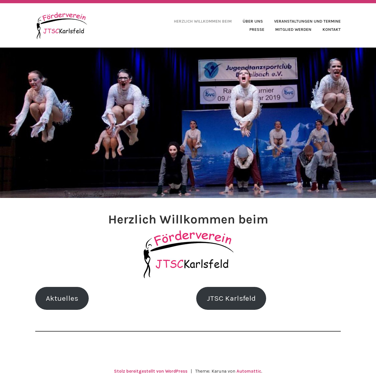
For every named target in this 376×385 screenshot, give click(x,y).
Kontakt (332, 29)
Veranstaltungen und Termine (307, 21)
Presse (256, 29)
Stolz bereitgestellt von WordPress (150, 373)
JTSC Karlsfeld (234, 299)
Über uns (253, 21)
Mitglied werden (293, 29)
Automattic (250, 373)
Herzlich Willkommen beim (203, 21)
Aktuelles (64, 299)
